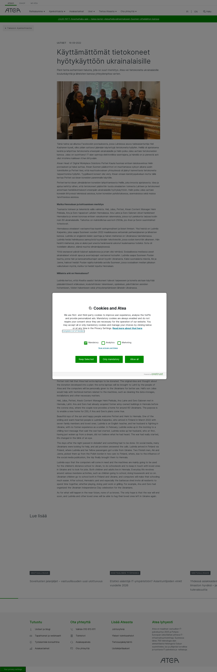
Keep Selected (86, 359)
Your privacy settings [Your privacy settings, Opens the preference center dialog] (108, 348)
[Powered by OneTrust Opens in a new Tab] (154, 374)
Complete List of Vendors (73, 331)
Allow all (134, 359)
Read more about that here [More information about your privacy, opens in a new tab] (127, 328)
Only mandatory (111, 359)
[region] (109, 336)
